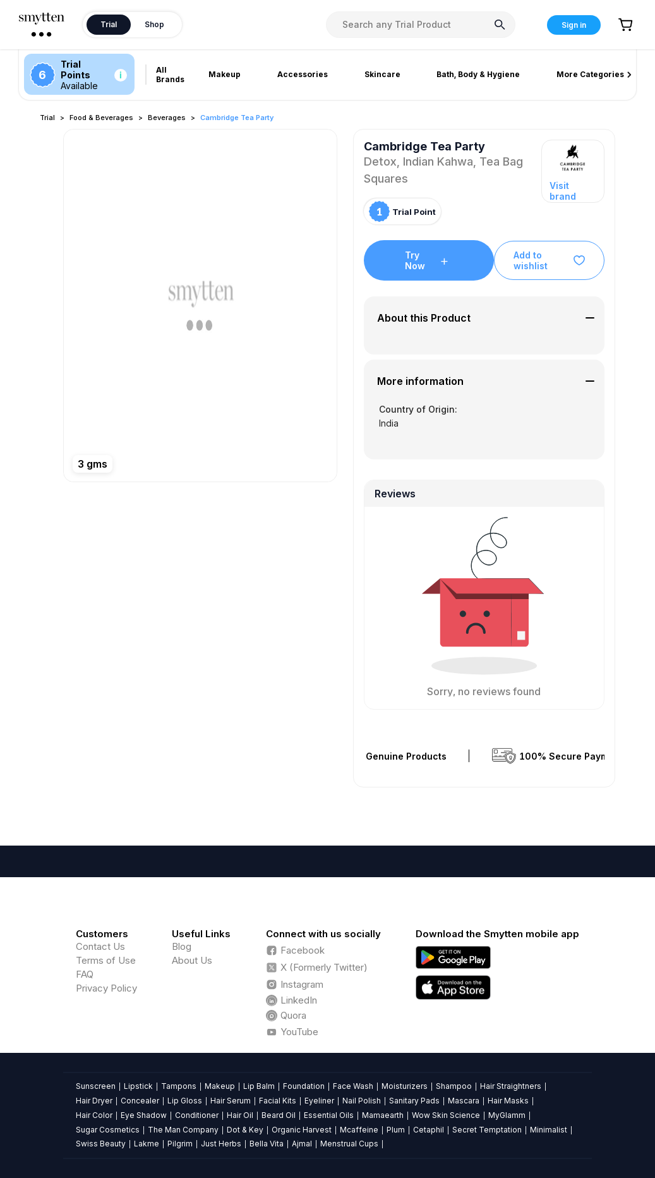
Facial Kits (277, 1100)
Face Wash (353, 1086)
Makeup (220, 1086)
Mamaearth (383, 1115)
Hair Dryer (94, 1100)
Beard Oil (278, 1115)
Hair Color (94, 1115)
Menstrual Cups (349, 1143)
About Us (192, 960)
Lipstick (138, 1086)
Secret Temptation (487, 1129)
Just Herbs (221, 1143)
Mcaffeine (359, 1129)
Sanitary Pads (414, 1100)
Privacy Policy (106, 988)
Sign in (574, 25)
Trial (47, 117)
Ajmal (302, 1143)
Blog (181, 946)
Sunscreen (96, 1086)
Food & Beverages (101, 117)
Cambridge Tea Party (236, 117)
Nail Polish (361, 1100)
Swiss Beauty (101, 1143)
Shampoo (454, 1086)
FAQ (84, 974)
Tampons (178, 1086)
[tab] (484, 317)
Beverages (167, 117)
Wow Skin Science (446, 1115)
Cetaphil (428, 1129)
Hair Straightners (510, 1086)
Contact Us (100, 946)
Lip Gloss (184, 1100)
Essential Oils (329, 1115)
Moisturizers (405, 1086)
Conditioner (197, 1115)
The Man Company (183, 1129)
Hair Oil (240, 1115)
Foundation (304, 1086)
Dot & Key (245, 1129)
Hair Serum (230, 1100)
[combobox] (420, 24)
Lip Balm (259, 1086)
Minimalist (548, 1129)
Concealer (140, 1100)
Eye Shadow (144, 1115)
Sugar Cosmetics (108, 1129)
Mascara (463, 1100)
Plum (396, 1129)
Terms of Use (106, 960)
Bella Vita (266, 1143)
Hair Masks (508, 1100)
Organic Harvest (302, 1129)
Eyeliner (319, 1100)
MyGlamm (507, 1115)
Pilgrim (180, 1143)
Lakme (146, 1143)
